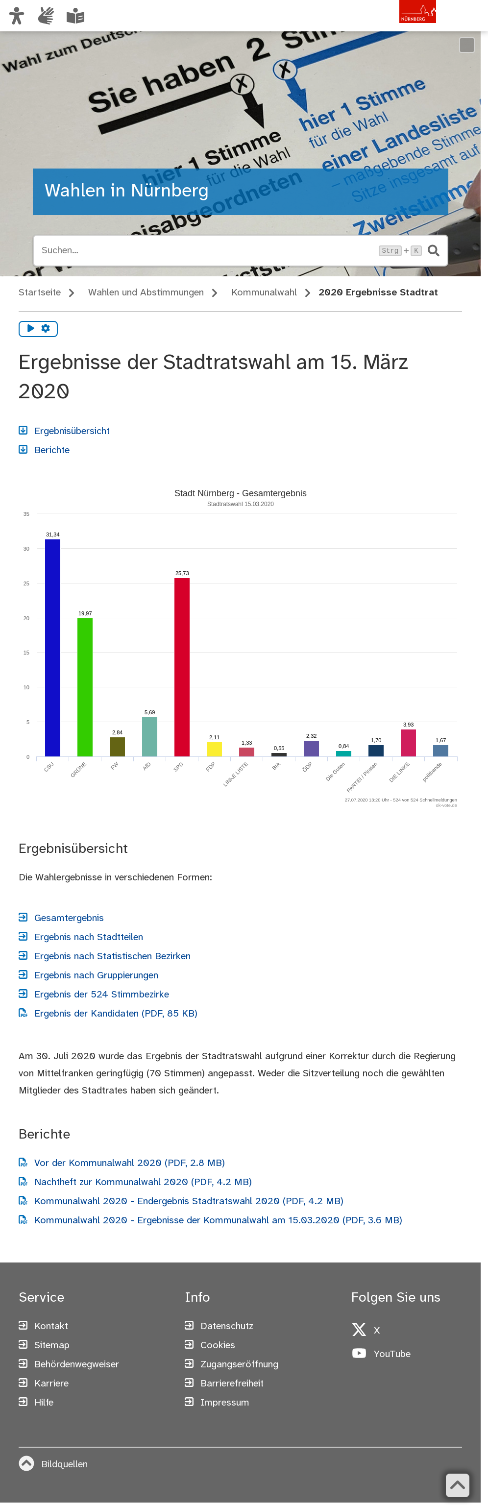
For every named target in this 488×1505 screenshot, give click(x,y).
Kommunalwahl (264, 293)
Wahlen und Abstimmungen (146, 293)
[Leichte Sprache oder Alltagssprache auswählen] (75, 15)
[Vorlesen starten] (31, 329)
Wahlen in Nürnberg (127, 191)
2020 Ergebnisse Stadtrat (378, 293)
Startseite (40, 293)
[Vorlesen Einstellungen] (45, 329)
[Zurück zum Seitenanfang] (457, 1485)
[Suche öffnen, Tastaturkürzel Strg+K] (207, 251)
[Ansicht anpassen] (16, 15)
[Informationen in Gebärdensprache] (46, 15)
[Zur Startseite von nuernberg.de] (394, 26)
